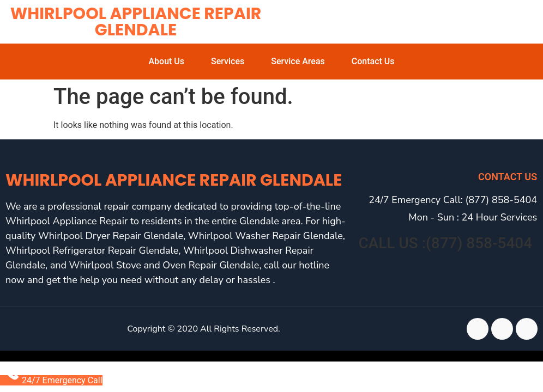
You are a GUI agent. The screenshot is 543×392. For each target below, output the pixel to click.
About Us (166, 61)
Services (227, 61)
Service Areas (298, 61)
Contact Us (373, 61)
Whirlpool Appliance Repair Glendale (136, 21)
